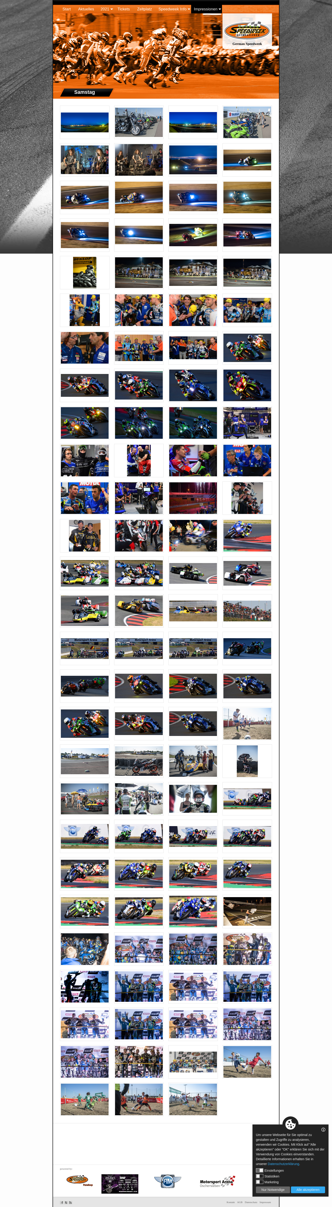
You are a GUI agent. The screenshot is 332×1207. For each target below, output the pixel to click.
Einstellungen (270, 1170)
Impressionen (205, 9)
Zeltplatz (144, 9)
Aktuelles (86, 9)
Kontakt (231, 1202)
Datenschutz (251, 1202)
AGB (240, 1202)
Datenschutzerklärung (283, 1164)
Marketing (267, 1182)
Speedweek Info (172, 9)
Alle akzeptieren (308, 1190)
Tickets (124, 9)
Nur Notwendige (273, 1190)
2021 (105, 9)
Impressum (265, 1202)
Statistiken (267, 1176)
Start (66, 9)
